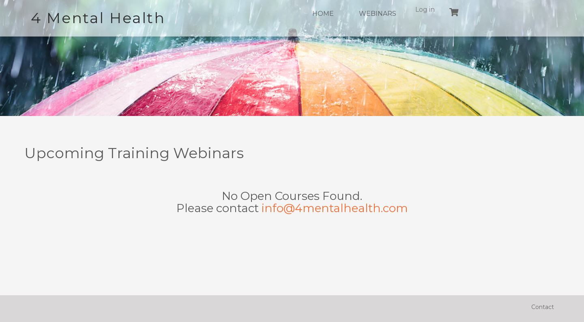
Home (323, 13)
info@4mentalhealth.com (335, 208)
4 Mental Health (98, 18)
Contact (542, 307)
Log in (425, 9)
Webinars (377, 13)
